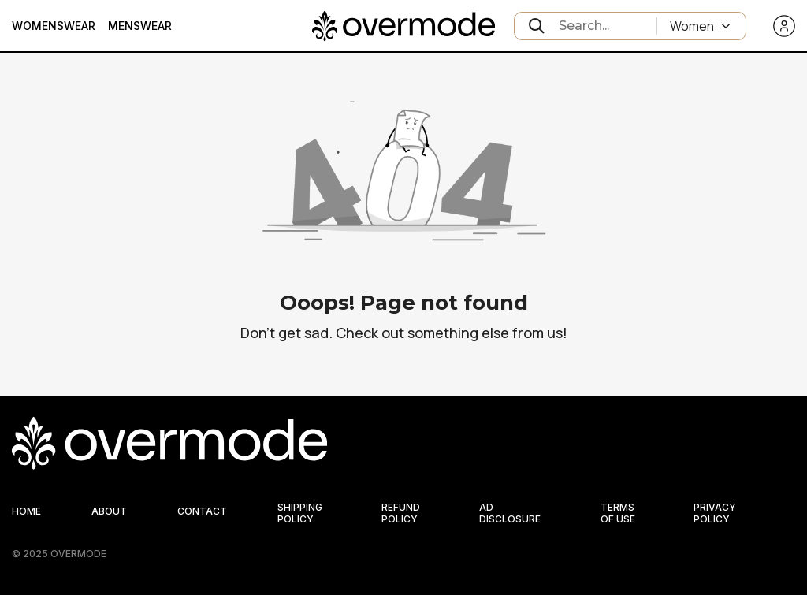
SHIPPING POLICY (299, 513)
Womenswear (53, 25)
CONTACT (202, 511)
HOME (26, 511)
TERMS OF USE (618, 513)
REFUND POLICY (400, 513)
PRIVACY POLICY (715, 513)
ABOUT (109, 511)
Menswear (140, 25)
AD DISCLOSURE (510, 513)
